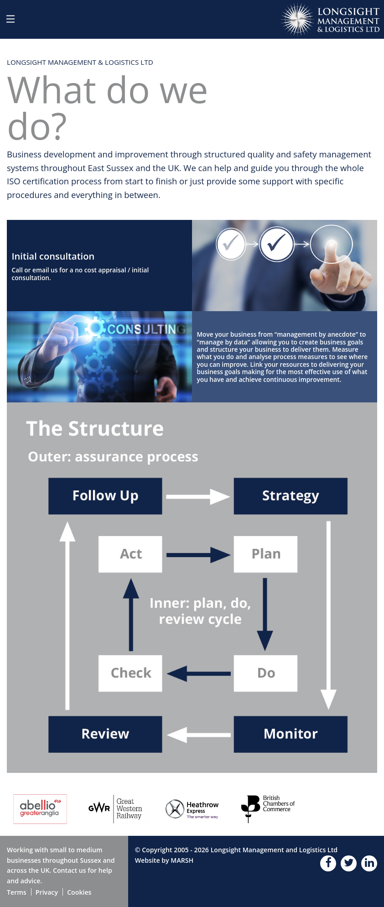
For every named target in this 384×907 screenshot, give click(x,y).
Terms (16, 892)
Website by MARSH (164, 860)
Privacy (47, 892)
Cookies (79, 892)
